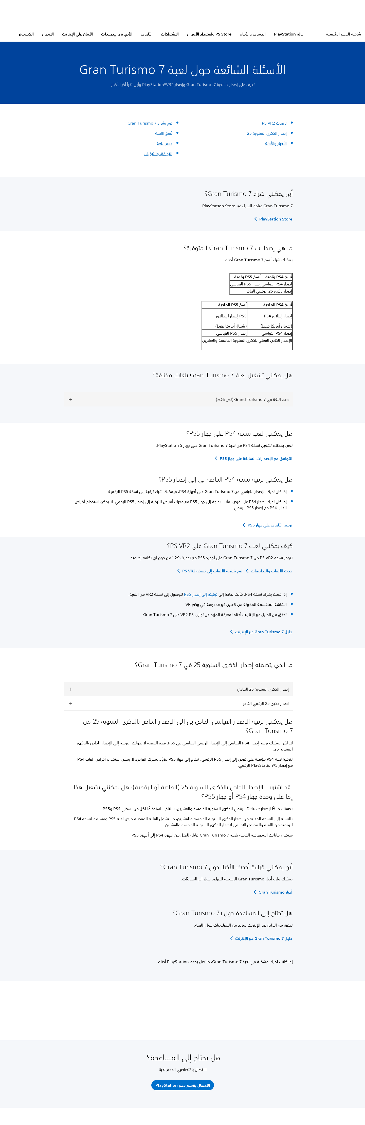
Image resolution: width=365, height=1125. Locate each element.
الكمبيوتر (26, 34)
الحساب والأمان (253, 34)
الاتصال (48, 34)
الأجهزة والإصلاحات (116, 34)
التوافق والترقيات (158, 153)
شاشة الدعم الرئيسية (343, 34)
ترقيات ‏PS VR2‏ (274, 123)
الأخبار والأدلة (276, 143)
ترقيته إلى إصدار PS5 (200, 594)
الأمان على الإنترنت (77, 34)
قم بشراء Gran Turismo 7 (149, 123)
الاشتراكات (170, 34)
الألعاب (147, 34)
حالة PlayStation (288, 34)
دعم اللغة (164, 143)
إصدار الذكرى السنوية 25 (267, 133)
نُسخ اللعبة (163, 133)
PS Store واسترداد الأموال (209, 34)
